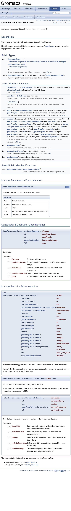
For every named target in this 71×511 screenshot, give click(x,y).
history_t (66, 124)
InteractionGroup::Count (18, 67)
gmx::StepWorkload (52, 137)
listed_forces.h (31, 462)
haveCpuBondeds (13, 145)
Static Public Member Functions (61, 23)
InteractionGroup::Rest (16, 64)
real (51, 129)
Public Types (51, 20)
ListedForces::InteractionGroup (18, 186)
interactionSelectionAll (31, 169)
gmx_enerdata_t (12, 129)
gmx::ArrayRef (12, 113)
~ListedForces (12, 102)
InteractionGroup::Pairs (17, 62)
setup (9, 110)
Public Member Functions (63, 20)
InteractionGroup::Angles (57, 62)
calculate (10, 119)
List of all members (41, 20)
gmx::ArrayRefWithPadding (32, 121)
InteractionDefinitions (24, 110)
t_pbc (62, 126)
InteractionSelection (15, 75)
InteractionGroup (14, 59)
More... (49, 72)
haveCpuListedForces (15, 151)
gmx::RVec (52, 121)
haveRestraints (12, 157)
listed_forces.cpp (32, 464)
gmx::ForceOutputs (18, 126)
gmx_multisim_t (12, 121)
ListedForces (49, 46)
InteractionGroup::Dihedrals (37, 62)
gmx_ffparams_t (27, 87)
